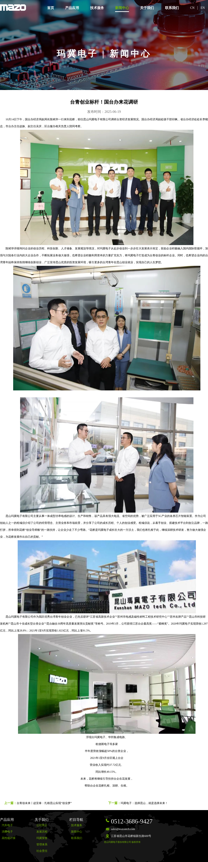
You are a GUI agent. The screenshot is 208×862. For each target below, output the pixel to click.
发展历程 (41, 831)
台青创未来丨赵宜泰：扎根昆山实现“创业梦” (44, 803)
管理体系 (41, 844)
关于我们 (147, 8)
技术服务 (97, 8)
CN (192, 8)
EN (203, 8)
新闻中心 (122, 8)
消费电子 (7, 831)
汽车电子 (7, 825)
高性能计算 (9, 838)
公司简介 (41, 825)
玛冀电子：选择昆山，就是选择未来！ (144, 803)
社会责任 (41, 850)
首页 (50, 8)
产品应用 (72, 8)
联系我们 (172, 8)
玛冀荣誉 (41, 838)
